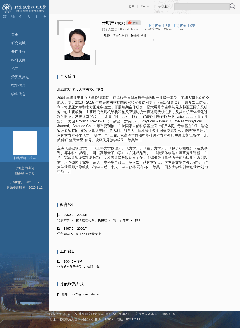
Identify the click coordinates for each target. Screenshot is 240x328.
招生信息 (18, 85)
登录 (132, 6)
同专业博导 (163, 25)
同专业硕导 (188, 25)
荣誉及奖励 (20, 77)
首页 (14, 34)
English (146, 6)
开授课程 (18, 51)
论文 (14, 68)
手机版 (163, 6)
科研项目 (18, 60)
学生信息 (18, 94)
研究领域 (18, 43)
